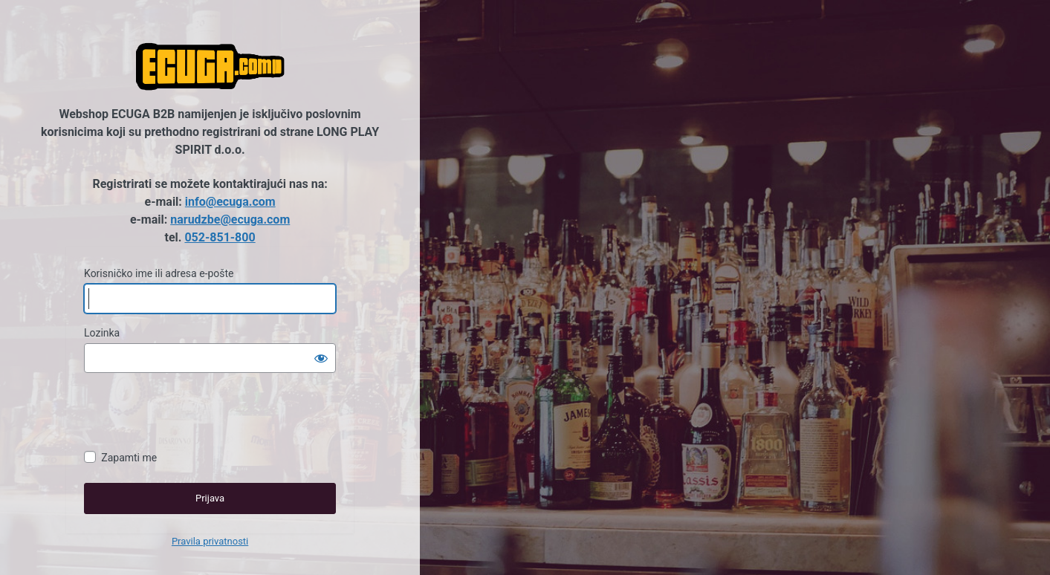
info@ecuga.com (230, 202)
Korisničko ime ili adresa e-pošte (158, 273)
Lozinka (102, 333)
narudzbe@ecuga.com (230, 219)
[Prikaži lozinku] (321, 358)
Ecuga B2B (210, 66)
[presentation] (197, 414)
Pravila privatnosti (210, 541)
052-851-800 (219, 237)
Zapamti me (129, 458)
